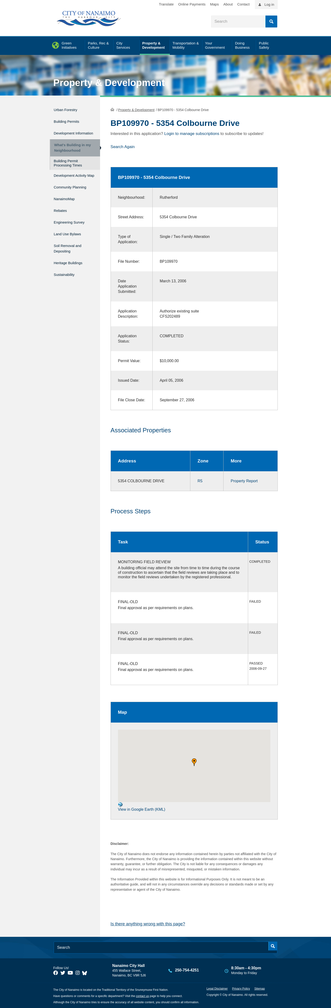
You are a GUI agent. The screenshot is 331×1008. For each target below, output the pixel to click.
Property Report (244, 480)
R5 (200, 480)
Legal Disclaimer (217, 988)
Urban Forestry (68, 109)
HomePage (112, 109)
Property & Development (109, 82)
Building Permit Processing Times (68, 168)
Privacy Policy (241, 988)
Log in (269, 4)
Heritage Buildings (71, 267)
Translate (166, 4)
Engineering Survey (73, 231)
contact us (142, 995)
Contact (243, 4)
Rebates (61, 221)
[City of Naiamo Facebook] (55, 972)
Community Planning (64, 198)
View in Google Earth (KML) (141, 806)
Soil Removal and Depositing (71, 254)
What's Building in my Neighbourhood (71, 151)
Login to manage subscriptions (191, 133)
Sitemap (259, 988)
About (228, 4)
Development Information (66, 132)
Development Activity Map (66, 182)
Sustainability (66, 277)
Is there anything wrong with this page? (148, 923)
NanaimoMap (66, 211)
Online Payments (191, 4)
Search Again (123, 146)
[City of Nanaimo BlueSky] (85, 972)
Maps (214, 4)
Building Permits (69, 119)
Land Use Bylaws (70, 241)
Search (271, 21)
